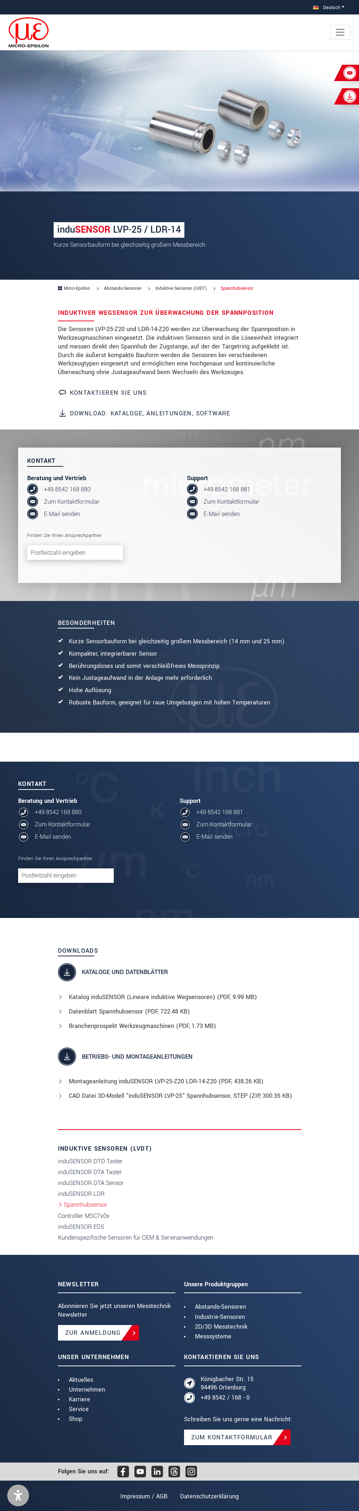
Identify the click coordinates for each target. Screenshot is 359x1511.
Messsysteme (213, 1336)
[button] (18, 1495)
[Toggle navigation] (340, 32)
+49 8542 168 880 (67, 489)
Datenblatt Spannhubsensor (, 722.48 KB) (129, 1011)
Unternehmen (87, 1389)
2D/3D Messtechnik (221, 1326)
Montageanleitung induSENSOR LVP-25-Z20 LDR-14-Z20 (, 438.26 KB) (166, 1081)
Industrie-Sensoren (220, 1317)
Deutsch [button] (326, 7)
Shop (75, 1419)
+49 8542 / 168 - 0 (225, 1397)
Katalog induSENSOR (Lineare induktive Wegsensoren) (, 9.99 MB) (163, 997)
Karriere (79, 1399)
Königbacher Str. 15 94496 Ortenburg (227, 1383)
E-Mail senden (62, 514)
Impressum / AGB (143, 1496)
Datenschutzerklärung (210, 1496)
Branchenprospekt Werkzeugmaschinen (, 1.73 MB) (142, 1026)
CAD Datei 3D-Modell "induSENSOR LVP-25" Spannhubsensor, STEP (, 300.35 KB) (180, 1096)
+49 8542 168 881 (227, 489)
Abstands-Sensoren (220, 1307)
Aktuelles (81, 1380)
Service (79, 1409)
